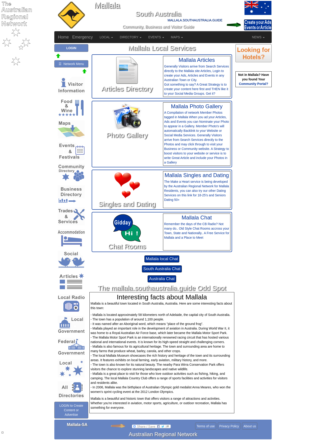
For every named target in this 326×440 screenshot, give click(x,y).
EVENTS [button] (156, 37)
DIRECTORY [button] (130, 37)
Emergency (82, 37)
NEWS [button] (258, 37)
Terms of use (206, 426)
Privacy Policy (229, 426)
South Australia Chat (161, 269)
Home (63, 37)
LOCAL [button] (106, 37)
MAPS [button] (177, 37)
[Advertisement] (253, 160)
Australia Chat (162, 279)
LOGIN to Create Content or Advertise (71, 410)
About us (249, 426)
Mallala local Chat (162, 259)
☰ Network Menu (71, 64)
